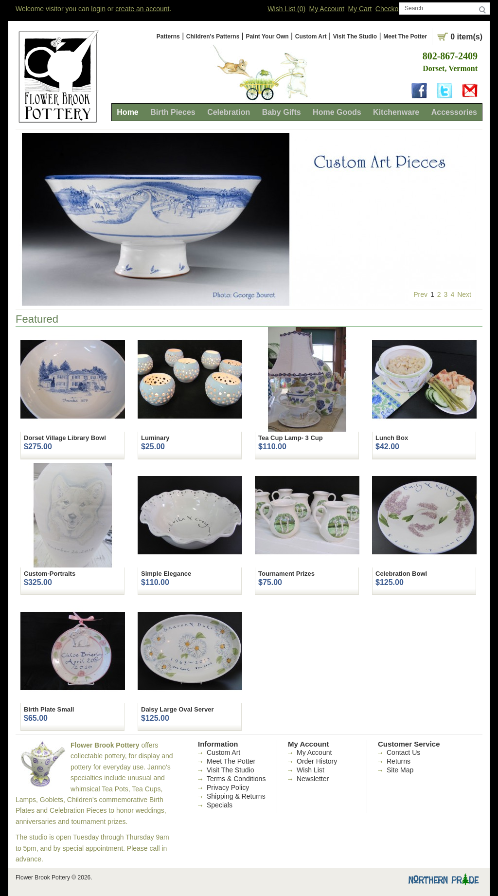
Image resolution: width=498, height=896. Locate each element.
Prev (420, 294)
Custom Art (311, 36)
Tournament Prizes (286, 573)
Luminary (155, 437)
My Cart (360, 9)
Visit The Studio (355, 36)
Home (127, 112)
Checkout (389, 9)
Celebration (228, 112)
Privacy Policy (228, 787)
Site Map (400, 770)
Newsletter (313, 779)
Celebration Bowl (401, 573)
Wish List (310, 770)
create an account (142, 9)
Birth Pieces (172, 112)
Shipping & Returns (236, 796)
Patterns (168, 36)
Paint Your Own (267, 36)
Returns (398, 761)
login (98, 9)
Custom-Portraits (49, 573)
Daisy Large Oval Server (177, 709)
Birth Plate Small (49, 709)
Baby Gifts (281, 112)
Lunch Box (391, 437)
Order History (317, 761)
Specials (219, 805)
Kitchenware (396, 112)
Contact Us (403, 752)
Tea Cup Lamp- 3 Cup (290, 437)
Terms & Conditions (236, 779)
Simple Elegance (166, 573)
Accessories (454, 112)
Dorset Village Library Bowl (65, 437)
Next (464, 294)
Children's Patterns (213, 36)
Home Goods (337, 112)
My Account (326, 9)
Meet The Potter (405, 36)
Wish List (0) (286, 9)
